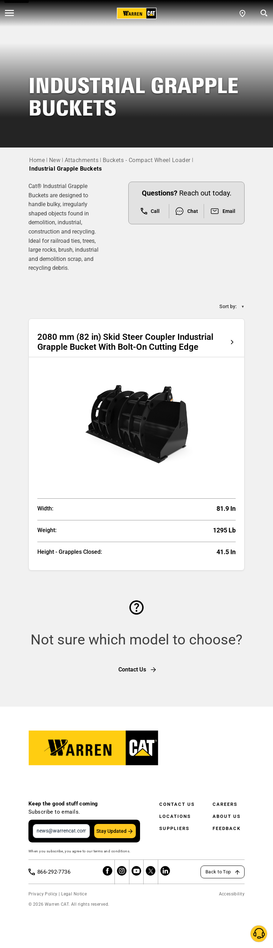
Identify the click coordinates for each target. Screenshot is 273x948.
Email (222, 211)
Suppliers (174, 828)
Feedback (227, 828)
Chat (186, 211)
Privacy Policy (43, 893)
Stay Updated (111, 831)
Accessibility (232, 893)
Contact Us (177, 804)
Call (150, 211)
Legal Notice (74, 893)
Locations (175, 816)
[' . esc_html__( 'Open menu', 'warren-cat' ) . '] (9, 13)
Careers (225, 804)
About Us (227, 816)
